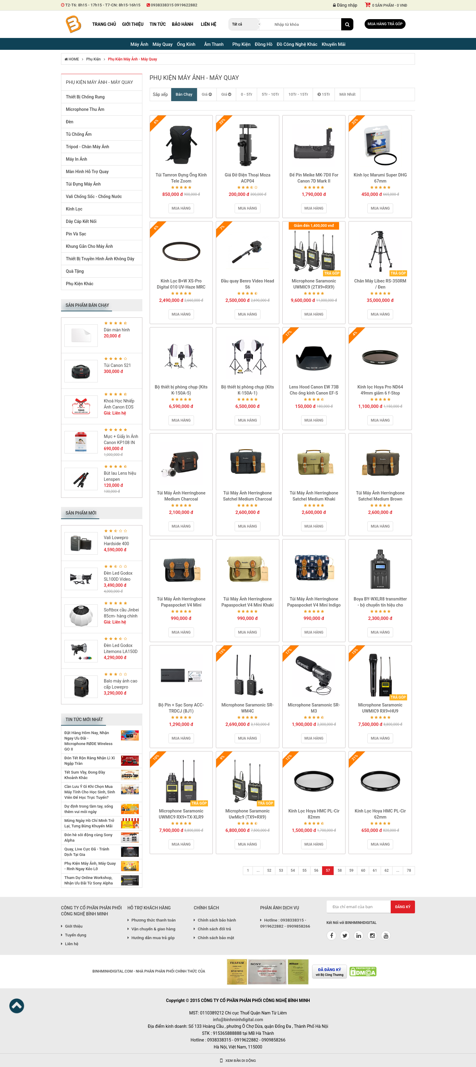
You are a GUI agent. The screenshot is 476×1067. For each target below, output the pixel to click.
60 (363, 870)
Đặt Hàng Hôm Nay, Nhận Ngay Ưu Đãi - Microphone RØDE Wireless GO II (88, 740)
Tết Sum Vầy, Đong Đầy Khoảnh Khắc (84, 775)
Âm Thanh (214, 44)
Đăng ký (403, 907)
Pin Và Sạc (76, 233)
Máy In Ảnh (76, 159)
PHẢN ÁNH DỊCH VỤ (279, 907)
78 (409, 870)
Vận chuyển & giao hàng (151, 928)
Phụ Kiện (93, 59)
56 (316, 870)
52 (269, 870)
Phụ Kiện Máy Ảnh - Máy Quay (132, 59)
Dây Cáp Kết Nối (81, 221)
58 (340, 870)
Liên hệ (208, 24)
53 (281, 870)
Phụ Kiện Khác (79, 283)
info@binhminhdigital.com (238, 1019)
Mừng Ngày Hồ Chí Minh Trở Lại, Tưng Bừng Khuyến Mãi (89, 823)
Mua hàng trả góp (385, 24)
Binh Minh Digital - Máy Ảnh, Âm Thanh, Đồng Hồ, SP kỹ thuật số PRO (73, 24)
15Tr (324, 94)
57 (328, 870)
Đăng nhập (345, 5)
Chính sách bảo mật (214, 937)
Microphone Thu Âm (85, 109)
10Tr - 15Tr (298, 94)
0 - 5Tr (246, 94)
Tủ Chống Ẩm (79, 134)
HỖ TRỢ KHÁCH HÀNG (149, 907)
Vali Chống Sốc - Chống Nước (94, 196)
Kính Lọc (74, 209)
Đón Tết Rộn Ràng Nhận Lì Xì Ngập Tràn (89, 761)
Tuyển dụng (73, 934)
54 (293, 870)
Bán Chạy (184, 94)
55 (304, 870)
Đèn (69, 121)
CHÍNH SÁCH (206, 907)
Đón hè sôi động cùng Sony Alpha (88, 838)
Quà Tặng (75, 271)
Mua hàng (181, 208)
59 (351, 870)
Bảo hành (182, 24)
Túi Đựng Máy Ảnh (83, 184)
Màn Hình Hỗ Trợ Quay (87, 171)
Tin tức (158, 24)
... (258, 870)
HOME (71, 59)
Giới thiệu (132, 24)
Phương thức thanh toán (151, 920)
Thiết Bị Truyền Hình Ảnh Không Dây (100, 258)
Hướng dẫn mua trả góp (151, 937)
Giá (207, 94)
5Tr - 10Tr (270, 94)
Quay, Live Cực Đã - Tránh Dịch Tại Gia (86, 852)
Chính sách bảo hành (215, 920)
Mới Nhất (347, 94)
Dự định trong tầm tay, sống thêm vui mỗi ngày (88, 809)
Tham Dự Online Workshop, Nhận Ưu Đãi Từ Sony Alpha (88, 880)
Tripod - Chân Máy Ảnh (87, 146)
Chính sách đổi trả (212, 928)
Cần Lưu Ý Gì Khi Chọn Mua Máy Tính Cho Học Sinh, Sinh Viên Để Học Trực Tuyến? (89, 792)
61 (375, 870)
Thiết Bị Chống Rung (85, 96)
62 (387, 870)
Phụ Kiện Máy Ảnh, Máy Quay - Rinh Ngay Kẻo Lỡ (90, 866)
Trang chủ (104, 24)
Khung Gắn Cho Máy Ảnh (89, 246)
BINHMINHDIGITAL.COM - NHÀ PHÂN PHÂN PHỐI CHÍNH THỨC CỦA (148, 971)
